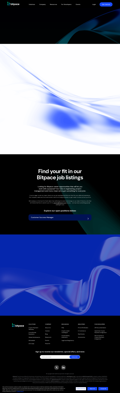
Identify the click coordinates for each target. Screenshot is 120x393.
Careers (47, 331)
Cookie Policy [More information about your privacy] (20, 391)
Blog (46, 334)
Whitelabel (32, 340)
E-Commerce (82, 331)
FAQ (63, 328)
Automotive (81, 337)
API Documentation (100, 328)
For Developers (66, 4)
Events (78, 4)
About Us (48, 328)
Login (94, 4)
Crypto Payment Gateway (33, 328)
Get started (106, 4)
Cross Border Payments (32, 333)
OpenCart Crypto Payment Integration (101, 331)
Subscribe (75, 357)
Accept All (103, 388)
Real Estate (81, 334)
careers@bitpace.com (60, 203)
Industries (81, 324)
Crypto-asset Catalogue (65, 331)
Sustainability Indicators (66, 336)
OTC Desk (31, 343)
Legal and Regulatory (68, 340)
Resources (53, 4)
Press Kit (47, 343)
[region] (60, 389)
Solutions (32, 4)
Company (42, 4)
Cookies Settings (81, 388)
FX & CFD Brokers (83, 328)
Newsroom (48, 337)
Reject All (92, 388)
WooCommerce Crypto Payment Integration (99, 337)
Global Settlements (34, 337)
